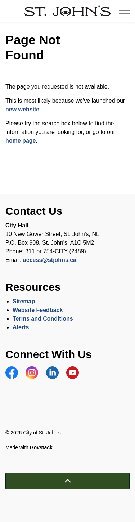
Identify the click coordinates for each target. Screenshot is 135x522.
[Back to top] (67, 481)
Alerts (21, 327)
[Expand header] (124, 11)
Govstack (41, 447)
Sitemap (24, 301)
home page (20, 141)
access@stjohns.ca (49, 260)
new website (22, 109)
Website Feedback (38, 310)
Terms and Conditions (44, 319)
